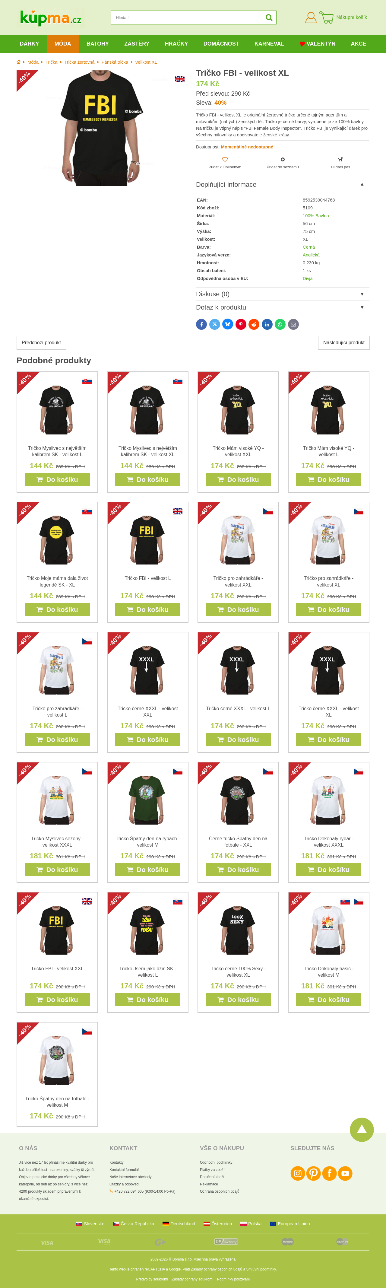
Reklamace (209, 1184)
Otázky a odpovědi (124, 1184)
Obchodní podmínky (216, 1162)
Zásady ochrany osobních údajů (216, 1269)
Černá (309, 247)
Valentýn (318, 43)
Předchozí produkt (41, 342)
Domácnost (221, 44)
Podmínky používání (233, 1279)
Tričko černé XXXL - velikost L (238, 708)
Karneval (269, 44)
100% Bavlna (316, 215)
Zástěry (136, 44)
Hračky (176, 44)
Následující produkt (344, 342)
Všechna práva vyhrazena (215, 1259)
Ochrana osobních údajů (219, 1191)
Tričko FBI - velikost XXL (57, 968)
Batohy (98, 44)
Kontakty (116, 1162)
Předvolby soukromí (152, 1279)
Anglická (311, 255)
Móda (63, 44)
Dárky (29, 44)
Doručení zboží (212, 1177)
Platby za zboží (212, 1170)
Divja (308, 278)
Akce (358, 44)
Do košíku (57, 479)
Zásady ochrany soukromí (193, 1279)
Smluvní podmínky (261, 1269)
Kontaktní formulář (124, 1170)
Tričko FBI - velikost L (148, 578)
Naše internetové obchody (130, 1177)
